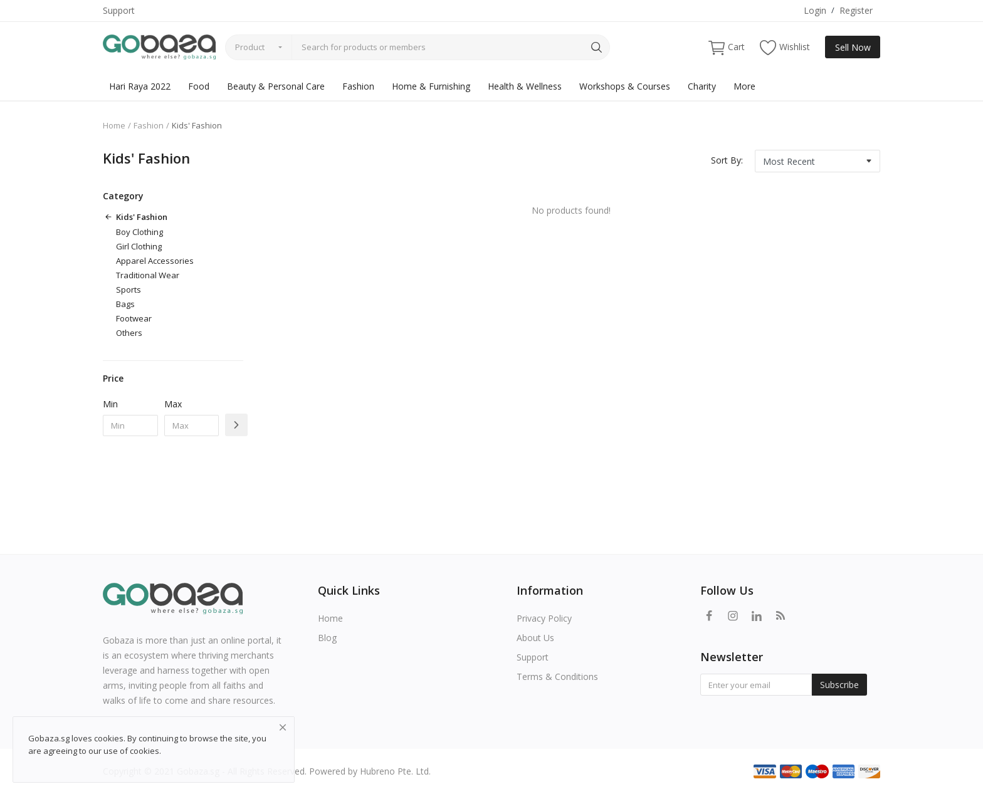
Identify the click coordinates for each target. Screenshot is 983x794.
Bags (125, 304)
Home (114, 125)
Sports (128, 289)
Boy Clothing (139, 232)
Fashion (358, 86)
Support (119, 10)
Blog (327, 638)
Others (129, 332)
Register (856, 10)
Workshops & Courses (624, 86)
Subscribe (839, 685)
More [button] (744, 86)
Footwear (134, 318)
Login (815, 10)
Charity (702, 86)
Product (250, 47)
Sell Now (853, 47)
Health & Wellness (525, 86)
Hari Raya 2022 (140, 86)
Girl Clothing (139, 246)
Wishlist (785, 47)
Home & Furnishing (431, 86)
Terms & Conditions (557, 676)
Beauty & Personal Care (276, 86)
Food (198, 86)
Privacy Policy (544, 618)
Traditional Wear (147, 275)
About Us (535, 638)
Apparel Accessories (155, 260)
